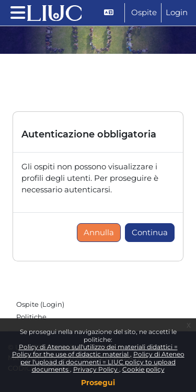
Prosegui (98, 382)
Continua (150, 232)
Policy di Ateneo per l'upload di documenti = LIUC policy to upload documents (102, 361)
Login (177, 12)
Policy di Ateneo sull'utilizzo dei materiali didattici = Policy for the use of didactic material (95, 350)
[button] (109, 13)
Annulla (99, 232)
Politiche (31, 317)
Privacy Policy (96, 369)
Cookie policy (143, 369)
